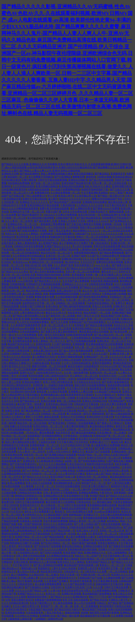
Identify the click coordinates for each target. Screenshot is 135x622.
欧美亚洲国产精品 (73, 552)
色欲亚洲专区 (75, 312)
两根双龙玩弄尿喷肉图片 (74, 508)
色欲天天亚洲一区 (69, 574)
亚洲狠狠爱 (78, 344)
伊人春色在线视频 (63, 603)
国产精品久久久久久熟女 (14, 271)
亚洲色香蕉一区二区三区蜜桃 (42, 499)
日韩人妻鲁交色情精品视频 (30, 555)
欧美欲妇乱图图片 (32, 382)
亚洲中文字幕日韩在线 (34, 199)
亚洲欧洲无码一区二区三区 (34, 287)
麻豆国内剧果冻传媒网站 (107, 467)
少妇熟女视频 (104, 177)
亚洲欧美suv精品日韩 (23, 300)
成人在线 (81, 533)
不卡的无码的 (22, 259)
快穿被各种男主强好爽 (22, 388)
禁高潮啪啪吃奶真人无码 (66, 483)
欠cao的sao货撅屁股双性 (107, 511)
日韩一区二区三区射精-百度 (20, 274)
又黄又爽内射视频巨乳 (76, 426)
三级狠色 (20, 249)
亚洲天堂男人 (57, 300)
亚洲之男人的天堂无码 (32, 398)
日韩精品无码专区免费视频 (28, 246)
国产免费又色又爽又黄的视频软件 (59, 331)
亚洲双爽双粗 (115, 518)
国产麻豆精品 (101, 173)
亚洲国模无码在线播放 (94, 202)
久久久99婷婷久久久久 (70, 407)
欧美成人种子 (65, 196)
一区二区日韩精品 (117, 571)
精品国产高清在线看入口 (20, 344)
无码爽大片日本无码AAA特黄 (114, 549)
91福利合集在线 (40, 363)
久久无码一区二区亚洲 (59, 328)
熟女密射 (55, 363)
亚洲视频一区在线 (111, 224)
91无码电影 (72, 227)
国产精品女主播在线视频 (98, 325)
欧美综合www (20, 262)
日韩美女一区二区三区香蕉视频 (18, 369)
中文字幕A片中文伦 (77, 388)
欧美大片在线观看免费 (38, 249)
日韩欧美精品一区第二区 (104, 240)
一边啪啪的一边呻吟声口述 (48, 619)
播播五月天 (78, 451)
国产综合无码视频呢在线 (75, 309)
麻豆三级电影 (71, 559)
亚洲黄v (66, 274)
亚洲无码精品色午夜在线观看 (43, 205)
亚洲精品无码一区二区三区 (22, 224)
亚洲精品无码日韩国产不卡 (48, 420)
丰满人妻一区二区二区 (78, 300)
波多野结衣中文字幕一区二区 (38, 303)
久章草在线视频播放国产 (18, 429)
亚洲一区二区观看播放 (86, 606)
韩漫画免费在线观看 (118, 385)
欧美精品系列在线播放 (71, 186)
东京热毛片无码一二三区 (112, 375)
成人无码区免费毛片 (49, 508)
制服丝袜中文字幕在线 (62, 237)
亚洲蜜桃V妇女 (47, 615)
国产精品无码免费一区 (22, 360)
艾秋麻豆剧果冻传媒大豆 (43, 379)
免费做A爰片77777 (99, 442)
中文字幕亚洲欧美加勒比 (94, 192)
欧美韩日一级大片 (76, 458)
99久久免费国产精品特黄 (65, 249)
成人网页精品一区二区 (21, 458)
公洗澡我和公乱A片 (28, 552)
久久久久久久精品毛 (55, 549)
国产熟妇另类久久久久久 (47, 281)
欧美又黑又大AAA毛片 (88, 439)
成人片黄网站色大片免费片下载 (76, 243)
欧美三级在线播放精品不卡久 (26, 530)
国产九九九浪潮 (59, 322)
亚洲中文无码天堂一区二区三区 (104, 458)
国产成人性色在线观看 (101, 180)
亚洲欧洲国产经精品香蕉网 (51, 388)
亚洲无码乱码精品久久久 (85, 328)
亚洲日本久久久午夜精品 (119, 227)
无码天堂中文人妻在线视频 (45, 518)
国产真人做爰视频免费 (19, 227)
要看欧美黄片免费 (44, 297)
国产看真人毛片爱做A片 (110, 423)
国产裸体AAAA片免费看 (106, 208)
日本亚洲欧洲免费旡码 (13, 189)
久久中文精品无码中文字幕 (75, 445)
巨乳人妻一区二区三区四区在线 (109, 183)
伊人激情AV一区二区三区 (84, 375)
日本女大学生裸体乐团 (74, 211)
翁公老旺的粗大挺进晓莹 (40, 218)
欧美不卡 (41, 328)
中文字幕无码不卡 (22, 565)
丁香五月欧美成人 (54, 612)
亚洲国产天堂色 (124, 309)
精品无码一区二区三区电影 (32, 423)
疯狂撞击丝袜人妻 (118, 202)
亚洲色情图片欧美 (121, 186)
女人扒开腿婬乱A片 (105, 394)
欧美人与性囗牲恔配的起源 (58, 382)
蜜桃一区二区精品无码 (68, 401)
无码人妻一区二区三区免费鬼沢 (92, 347)
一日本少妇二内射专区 (81, 448)
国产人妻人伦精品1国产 (86, 524)
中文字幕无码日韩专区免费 (16, 240)
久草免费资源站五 (81, 338)
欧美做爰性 (78, 274)
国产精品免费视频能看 (111, 252)
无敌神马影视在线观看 (120, 420)
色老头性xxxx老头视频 (22, 328)
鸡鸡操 (84, 612)
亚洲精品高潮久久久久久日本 (49, 429)
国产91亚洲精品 (62, 177)
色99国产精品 (96, 495)
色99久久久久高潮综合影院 (58, 524)
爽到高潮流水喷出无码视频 (94, 331)
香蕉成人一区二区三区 (111, 565)
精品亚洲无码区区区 (51, 571)
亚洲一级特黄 (8, 423)
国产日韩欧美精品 (65, 470)
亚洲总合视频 (48, 401)
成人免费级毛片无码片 (44, 357)
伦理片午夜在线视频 (75, 505)
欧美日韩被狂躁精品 (47, 186)
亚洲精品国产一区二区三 (65, 353)
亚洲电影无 (13, 578)
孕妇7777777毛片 (97, 597)
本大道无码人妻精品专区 (89, 398)
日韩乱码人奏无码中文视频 (60, 439)
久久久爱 (98, 587)
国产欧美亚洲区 (56, 423)
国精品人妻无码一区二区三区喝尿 (87, 521)
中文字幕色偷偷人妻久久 (116, 555)
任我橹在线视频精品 (87, 470)
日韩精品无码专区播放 (29, 492)
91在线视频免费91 (64, 233)
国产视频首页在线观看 (120, 546)
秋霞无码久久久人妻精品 (70, 562)
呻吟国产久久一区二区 (93, 483)
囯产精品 (113, 603)
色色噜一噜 (91, 274)
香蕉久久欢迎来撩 (102, 306)
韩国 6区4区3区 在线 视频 (38, 265)
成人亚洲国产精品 (48, 243)
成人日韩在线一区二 (52, 505)
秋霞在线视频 (12, 486)
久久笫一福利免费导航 (76, 372)
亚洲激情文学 (117, 173)
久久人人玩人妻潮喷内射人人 (98, 259)
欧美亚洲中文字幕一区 (110, 568)
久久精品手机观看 (57, 391)
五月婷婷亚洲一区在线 (63, 533)
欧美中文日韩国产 (102, 429)
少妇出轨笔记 (101, 243)
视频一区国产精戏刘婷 (29, 524)
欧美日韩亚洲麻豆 (83, 173)
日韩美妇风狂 (83, 502)
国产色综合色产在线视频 (47, 546)
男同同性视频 (35, 375)
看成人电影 (23, 518)
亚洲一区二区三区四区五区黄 (103, 319)
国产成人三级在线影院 (117, 413)
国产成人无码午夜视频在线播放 (47, 271)
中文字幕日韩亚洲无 (115, 205)
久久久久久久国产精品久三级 (31, 590)
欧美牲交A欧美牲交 (16, 609)
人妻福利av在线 (88, 249)
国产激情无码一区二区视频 (61, 316)
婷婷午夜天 (7, 537)
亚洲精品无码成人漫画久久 (106, 338)
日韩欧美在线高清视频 (81, 527)
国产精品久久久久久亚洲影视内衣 (68, 597)
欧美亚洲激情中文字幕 (76, 495)
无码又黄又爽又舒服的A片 (95, 486)
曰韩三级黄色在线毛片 (56, 375)
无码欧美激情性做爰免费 (79, 334)
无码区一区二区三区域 (111, 530)
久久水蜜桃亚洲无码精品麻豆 (28, 256)
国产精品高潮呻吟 (29, 173)
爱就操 (8, 246)
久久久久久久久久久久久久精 (107, 233)
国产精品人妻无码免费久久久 (28, 316)
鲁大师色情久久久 (32, 514)
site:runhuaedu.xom (66, 480)
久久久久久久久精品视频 (52, 464)
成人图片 (53, 199)
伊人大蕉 (52, 196)
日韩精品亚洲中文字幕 (113, 214)
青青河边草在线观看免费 (106, 246)
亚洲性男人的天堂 (87, 568)
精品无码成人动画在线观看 (40, 290)
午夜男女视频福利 (123, 502)
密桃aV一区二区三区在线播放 (92, 237)
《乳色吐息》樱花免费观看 (39, 432)
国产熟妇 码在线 (98, 600)
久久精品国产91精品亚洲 (107, 391)
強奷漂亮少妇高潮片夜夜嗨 (104, 612)
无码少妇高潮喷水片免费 (79, 511)
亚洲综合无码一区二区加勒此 (92, 477)
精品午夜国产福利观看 (84, 543)
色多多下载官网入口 (41, 603)
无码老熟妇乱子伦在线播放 (116, 268)
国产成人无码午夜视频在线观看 (76, 350)
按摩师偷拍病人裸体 (18, 309)
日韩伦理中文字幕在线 (64, 410)
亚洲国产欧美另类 (20, 480)
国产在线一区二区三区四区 (45, 183)
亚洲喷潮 (38, 385)
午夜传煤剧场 (67, 205)
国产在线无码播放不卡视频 (32, 230)
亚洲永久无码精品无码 (94, 401)
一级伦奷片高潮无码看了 (18, 350)
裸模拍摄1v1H (28, 568)
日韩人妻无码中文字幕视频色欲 (60, 492)
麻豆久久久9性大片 (56, 312)
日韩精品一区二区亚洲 (53, 413)
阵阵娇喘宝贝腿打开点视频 (24, 543)
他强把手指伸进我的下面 (95, 189)
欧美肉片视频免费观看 (70, 357)
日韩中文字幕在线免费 (116, 587)
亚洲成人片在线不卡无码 (71, 221)
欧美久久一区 (53, 593)
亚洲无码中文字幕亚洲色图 (96, 360)
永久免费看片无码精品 (40, 177)
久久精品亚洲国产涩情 (55, 514)
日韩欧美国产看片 (65, 218)
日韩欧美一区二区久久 (78, 429)
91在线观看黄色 (34, 612)
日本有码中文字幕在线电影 (35, 533)
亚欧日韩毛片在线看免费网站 (90, 385)
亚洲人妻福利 (27, 559)
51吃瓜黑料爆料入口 (54, 268)
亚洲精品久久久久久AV (74, 284)
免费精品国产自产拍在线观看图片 (87, 322)
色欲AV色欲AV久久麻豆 (98, 186)
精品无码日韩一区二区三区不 (57, 252)
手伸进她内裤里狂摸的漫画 (82, 549)
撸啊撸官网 (78, 177)
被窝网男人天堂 (10, 312)
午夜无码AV (105, 492)
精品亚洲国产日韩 (110, 316)
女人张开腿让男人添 (85, 196)
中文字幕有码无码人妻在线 (114, 470)
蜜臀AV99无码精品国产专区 (107, 199)
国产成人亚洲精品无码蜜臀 (48, 565)
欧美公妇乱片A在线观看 (39, 483)
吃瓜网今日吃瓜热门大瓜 (78, 587)
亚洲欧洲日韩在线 (71, 259)
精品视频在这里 (121, 429)
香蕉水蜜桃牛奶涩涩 (22, 600)
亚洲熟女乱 (29, 461)
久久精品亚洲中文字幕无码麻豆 (22, 394)
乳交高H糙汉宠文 (10, 180)
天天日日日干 (87, 262)
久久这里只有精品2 (90, 293)
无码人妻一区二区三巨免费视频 (82, 271)
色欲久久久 (11, 233)
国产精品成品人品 (29, 401)
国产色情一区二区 (27, 508)
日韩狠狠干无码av (19, 353)
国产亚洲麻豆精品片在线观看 (60, 454)
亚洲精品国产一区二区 (95, 357)
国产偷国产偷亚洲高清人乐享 (28, 338)
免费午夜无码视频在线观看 (54, 208)
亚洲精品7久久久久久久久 (34, 202)
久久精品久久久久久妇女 (89, 205)
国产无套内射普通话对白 (24, 464)
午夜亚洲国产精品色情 (40, 609)
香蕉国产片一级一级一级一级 (57, 606)
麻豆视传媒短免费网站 (101, 426)
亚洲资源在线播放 (15, 612)
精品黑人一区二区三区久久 (92, 410)
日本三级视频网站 (117, 552)
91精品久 (102, 603)
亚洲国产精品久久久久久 (57, 246)
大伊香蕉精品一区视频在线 (77, 435)
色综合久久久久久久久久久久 (75, 199)
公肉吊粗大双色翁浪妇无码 (50, 458)
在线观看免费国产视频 (89, 379)
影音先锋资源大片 (84, 265)
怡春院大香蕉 (12, 410)
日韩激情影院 (17, 284)
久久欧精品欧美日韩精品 (49, 461)
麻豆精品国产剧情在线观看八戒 (81, 565)
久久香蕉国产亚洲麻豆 (56, 581)
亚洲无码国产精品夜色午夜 (76, 183)
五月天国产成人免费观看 (75, 281)
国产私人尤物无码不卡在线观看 (56, 347)
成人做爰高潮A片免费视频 (105, 445)
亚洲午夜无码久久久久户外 (16, 366)
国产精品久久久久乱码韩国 (94, 287)
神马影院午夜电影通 (81, 581)
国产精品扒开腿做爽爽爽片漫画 (31, 489)
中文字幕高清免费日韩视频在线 (39, 278)
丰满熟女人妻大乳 (118, 600)
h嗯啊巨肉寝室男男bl (48, 369)
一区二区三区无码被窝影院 (24, 252)
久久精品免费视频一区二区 (65, 192)
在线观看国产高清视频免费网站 (44, 435)
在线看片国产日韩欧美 (32, 306)
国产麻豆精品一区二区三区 (24, 413)
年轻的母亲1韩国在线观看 (104, 281)
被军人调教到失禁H (81, 208)
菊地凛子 (60, 511)
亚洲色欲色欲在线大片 (32, 540)
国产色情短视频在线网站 (91, 461)
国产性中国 (98, 300)
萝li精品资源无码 (122, 363)
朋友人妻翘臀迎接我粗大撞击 (57, 173)
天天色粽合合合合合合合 (87, 382)
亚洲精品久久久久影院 (13, 597)
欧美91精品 (52, 306)
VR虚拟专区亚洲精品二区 (100, 303)
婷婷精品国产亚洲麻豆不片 (84, 514)
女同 (7, 600)
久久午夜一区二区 (44, 486)
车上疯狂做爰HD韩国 (54, 467)
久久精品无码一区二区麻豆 (44, 574)
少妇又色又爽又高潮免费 (112, 404)
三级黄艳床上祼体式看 (19, 619)
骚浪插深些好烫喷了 (38, 597)
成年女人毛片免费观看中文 (39, 511)
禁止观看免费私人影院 (106, 540)
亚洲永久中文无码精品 (73, 417)
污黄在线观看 (125, 533)
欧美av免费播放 (15, 483)
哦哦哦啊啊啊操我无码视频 (64, 293)
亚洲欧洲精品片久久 (95, 552)
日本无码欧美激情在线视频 (22, 527)
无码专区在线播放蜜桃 (67, 486)
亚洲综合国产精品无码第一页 (59, 530)
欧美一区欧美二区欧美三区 (53, 448)
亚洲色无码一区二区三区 (103, 372)
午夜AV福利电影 (29, 347)
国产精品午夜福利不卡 (29, 214)
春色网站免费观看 (40, 319)
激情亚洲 (41, 391)
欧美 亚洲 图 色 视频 (18, 319)
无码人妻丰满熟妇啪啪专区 (75, 240)
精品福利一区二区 (17, 177)
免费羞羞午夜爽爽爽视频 (47, 600)
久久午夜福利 (8, 230)
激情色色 (91, 177)
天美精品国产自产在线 (89, 578)
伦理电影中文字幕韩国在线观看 (43, 284)
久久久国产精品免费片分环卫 (79, 584)
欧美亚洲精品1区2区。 (58, 338)
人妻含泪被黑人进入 (110, 274)
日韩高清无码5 (25, 584)
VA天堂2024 (16, 511)
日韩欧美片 (124, 590)
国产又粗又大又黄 (120, 189)
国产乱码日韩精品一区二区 (56, 543)
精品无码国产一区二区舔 (96, 312)
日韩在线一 (100, 350)
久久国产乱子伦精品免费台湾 (103, 256)
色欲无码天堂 (62, 432)
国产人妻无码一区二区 (32, 439)
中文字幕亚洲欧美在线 (105, 581)
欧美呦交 (79, 325)
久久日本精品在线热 (23, 186)
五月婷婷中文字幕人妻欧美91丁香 (80, 369)
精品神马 (69, 420)
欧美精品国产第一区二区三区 (109, 435)
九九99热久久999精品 (26, 615)
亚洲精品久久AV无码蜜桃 (64, 287)
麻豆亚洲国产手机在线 (94, 609)
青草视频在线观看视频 (95, 518)
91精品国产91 (82, 233)
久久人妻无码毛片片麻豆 (71, 473)
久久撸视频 (27, 486)
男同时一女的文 (67, 379)
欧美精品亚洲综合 (122, 177)
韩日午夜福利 (24, 581)
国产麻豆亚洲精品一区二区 (35, 410)
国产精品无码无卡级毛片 (67, 609)
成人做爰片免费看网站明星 (65, 189)
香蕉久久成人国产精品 (98, 473)
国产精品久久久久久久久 (35, 477)
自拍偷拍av (113, 521)
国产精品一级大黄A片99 (110, 196)
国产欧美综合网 (118, 331)
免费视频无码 (41, 192)
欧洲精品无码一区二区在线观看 (46, 262)
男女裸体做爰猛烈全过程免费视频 (104, 344)
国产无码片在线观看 (51, 552)
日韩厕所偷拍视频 (101, 489)
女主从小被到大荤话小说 (25, 606)
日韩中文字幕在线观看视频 (52, 180)
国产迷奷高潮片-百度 (45, 221)
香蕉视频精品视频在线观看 (102, 505)
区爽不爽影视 (28, 180)
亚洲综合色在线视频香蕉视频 (75, 499)
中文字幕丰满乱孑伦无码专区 (72, 442)
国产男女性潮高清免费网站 (93, 297)
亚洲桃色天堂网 (10, 173)
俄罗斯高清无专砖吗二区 (45, 240)
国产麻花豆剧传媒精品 (83, 432)
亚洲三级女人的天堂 (87, 530)
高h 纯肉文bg (72, 262)
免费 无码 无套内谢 (102, 499)
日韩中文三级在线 (45, 360)
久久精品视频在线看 (66, 297)
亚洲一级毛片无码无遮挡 (51, 334)
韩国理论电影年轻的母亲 (99, 464)
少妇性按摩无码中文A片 (49, 372)
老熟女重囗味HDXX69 (45, 350)
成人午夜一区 (8, 552)
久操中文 (85, 353)
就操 (45, 293)
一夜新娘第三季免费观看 (51, 224)
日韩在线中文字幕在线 (86, 404)
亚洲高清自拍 (43, 344)
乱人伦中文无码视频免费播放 (33, 322)
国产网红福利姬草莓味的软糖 (75, 306)
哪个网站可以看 (112, 398)
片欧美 (106, 480)
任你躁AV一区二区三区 (44, 473)
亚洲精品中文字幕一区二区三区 (27, 211)
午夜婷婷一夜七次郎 (100, 508)
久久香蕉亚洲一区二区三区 (102, 533)
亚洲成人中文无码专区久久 (27, 268)
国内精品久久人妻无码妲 (42, 562)
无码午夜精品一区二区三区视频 (97, 559)
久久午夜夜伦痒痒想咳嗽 (18, 420)
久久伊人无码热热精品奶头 (76, 363)
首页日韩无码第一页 (89, 214)
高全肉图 (38, 581)
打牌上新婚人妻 (29, 578)
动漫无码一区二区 (33, 454)
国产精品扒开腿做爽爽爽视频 (110, 290)
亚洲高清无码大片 (29, 505)
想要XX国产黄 (53, 211)
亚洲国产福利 (78, 256)
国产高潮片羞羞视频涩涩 (115, 382)
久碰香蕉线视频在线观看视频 (112, 537)
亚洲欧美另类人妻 (119, 353)
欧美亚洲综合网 (13, 454)
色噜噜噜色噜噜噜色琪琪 (28, 467)
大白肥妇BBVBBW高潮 (22, 391)
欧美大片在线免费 (15, 499)
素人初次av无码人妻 (28, 571)
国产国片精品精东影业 (88, 218)
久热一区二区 (17, 290)
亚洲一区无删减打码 (82, 540)
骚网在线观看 (116, 211)
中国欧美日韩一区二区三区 (95, 574)
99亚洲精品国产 (116, 401)
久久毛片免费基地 (39, 237)
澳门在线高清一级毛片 (78, 413)
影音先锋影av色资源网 (68, 360)
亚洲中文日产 (27, 372)
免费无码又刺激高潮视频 (109, 262)
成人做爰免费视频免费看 (48, 584)
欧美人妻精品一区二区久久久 (49, 341)
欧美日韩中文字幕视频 (43, 480)
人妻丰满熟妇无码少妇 (32, 312)
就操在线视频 (72, 612)
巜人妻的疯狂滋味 (102, 502)
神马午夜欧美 (25, 546)
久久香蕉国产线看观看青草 (25, 325)
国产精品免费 (125, 366)
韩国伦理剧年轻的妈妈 (48, 274)
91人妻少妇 (54, 590)
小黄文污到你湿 (10, 505)
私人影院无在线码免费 (58, 540)
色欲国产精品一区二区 (89, 454)
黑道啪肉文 (44, 568)
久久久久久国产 (99, 353)
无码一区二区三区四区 (117, 300)
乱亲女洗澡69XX (76, 464)
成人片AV (87, 290)
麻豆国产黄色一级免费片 (30, 404)
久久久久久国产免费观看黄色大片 (57, 578)
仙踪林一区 (70, 461)
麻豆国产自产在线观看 (97, 451)
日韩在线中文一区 (73, 571)
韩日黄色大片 (120, 360)
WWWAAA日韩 (108, 366)
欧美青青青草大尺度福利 (79, 394)
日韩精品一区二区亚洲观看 (70, 303)
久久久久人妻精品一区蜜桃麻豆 (35, 233)
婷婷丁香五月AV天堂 (88, 316)
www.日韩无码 (25, 281)
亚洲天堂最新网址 (102, 363)
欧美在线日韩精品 (72, 546)
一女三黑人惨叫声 (80, 489)
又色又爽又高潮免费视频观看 (116, 514)
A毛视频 (22, 375)
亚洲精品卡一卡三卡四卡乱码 (49, 227)
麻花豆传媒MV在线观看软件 (83, 366)
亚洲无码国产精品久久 (98, 562)
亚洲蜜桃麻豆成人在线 (53, 394)
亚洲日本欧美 (20, 562)
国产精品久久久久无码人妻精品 (83, 268)
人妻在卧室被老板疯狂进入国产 (69, 319)
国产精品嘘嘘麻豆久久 (89, 480)
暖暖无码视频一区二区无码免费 (49, 366)
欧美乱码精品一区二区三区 (48, 426)
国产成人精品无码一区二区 (108, 334)
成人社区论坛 (8, 518)
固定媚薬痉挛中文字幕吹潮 (95, 615)
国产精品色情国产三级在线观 (65, 202)
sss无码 (116, 489)
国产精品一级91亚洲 (68, 615)
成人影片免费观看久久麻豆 (80, 537)
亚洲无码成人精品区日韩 (59, 404)
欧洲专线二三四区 (59, 489)
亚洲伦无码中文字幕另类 (99, 417)
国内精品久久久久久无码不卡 (91, 420)
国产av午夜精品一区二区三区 (38, 470)
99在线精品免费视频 (18, 183)
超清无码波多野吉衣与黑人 (76, 590)
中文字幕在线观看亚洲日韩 (115, 328)
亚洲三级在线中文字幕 (68, 290)
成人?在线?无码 (34, 549)
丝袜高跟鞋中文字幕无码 (109, 584)
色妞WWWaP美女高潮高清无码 (75, 278)
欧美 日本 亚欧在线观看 (75, 600)
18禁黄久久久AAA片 (97, 221)
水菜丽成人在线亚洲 (31, 521)
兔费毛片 (120, 303)
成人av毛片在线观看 (85, 603)
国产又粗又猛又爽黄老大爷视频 (83, 224)
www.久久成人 (103, 265)
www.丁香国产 (117, 192)
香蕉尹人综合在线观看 (102, 309)
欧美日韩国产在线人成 (62, 477)
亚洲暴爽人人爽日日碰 (80, 391)
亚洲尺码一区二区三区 (58, 256)
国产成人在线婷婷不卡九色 (98, 407)
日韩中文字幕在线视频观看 (29, 502)
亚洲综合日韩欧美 (78, 180)
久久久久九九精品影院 (105, 278)
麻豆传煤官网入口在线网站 (60, 502)
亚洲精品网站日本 (53, 495)
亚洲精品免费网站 (88, 492)
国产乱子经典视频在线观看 (81, 341)
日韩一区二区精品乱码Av (108, 527)
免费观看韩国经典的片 (86, 252)
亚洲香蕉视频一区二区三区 (44, 445)
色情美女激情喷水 (107, 543)
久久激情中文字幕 (40, 353)
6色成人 (116, 473)
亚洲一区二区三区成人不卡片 (57, 325)
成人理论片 (43, 300)
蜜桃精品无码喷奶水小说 (28, 495)
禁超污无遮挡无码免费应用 (45, 259)
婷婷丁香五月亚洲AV (60, 230)
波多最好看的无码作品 (79, 467)
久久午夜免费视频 (26, 334)
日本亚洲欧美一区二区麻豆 (111, 432)
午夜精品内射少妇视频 (114, 293)
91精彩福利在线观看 (38, 189)
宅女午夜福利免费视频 (55, 521)
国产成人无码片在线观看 (49, 559)
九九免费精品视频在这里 (59, 555)
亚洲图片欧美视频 (71, 593)
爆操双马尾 (117, 442)
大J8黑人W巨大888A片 (58, 451)
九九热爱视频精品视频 (104, 590)
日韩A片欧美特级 (108, 369)
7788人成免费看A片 (35, 196)
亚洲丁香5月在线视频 (13, 549)
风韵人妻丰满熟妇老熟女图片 (21, 442)
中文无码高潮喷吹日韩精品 (53, 527)
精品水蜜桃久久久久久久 (86, 230)
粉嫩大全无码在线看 (21, 426)
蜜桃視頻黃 (98, 413)
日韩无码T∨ (57, 587)
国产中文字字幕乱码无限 (116, 379)
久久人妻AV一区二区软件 (19, 221)
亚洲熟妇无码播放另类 (95, 546)
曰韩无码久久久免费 (95, 571)
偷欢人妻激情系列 (27, 243)
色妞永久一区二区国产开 (87, 555)
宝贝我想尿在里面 (22, 341)
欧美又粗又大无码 (123, 593)
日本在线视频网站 (29, 331)
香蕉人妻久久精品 (27, 448)
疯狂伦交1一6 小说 (71, 518)
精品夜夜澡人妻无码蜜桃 (102, 388)
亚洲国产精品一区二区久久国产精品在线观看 (40, 537)
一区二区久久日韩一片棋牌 (60, 398)
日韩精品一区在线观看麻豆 (81, 423)
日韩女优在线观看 (110, 524)
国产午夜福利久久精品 (37, 587)
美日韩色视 (22, 237)
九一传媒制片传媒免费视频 (58, 385)
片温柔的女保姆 (46, 442)
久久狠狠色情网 (111, 578)
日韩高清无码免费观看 (100, 284)
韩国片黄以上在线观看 (92, 227)
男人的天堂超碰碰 (82, 246)
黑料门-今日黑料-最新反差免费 (42, 417)
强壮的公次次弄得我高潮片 (46, 309)
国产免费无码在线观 (105, 448)
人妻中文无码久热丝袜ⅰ (63, 568)
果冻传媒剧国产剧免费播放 (97, 593)
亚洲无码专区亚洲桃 (45, 407)
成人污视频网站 (19, 574)
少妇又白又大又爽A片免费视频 (60, 214)
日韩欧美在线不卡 (98, 211)
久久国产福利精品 (61, 344)
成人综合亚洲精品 (32, 293)
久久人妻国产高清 (63, 265)
